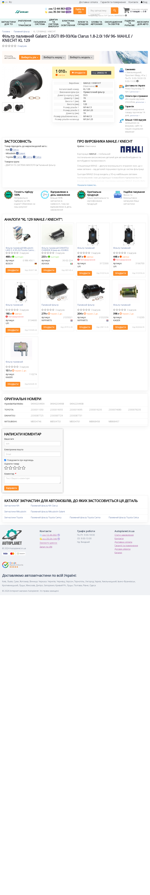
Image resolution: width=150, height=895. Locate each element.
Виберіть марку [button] (53, 57)
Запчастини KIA (11, 507)
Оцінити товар (11, 465)
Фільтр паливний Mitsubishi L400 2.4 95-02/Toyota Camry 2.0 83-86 (20, 249)
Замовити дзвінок (48, 544)
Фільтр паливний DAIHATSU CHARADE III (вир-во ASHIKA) (55, 249)
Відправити (11, 489)
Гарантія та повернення (113, 2)
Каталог (118, 554)
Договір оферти (122, 550)
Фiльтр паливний (14, 305)
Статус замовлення (124, 536)
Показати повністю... (87, 185)
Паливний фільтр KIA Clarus (44, 507)
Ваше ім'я (9, 440)
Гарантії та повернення (126, 547)
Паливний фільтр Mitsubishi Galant (48, 513)
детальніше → (135, 92)
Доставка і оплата (88, 2)
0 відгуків (22, 46)
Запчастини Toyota (13, 519)
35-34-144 (55, 12)
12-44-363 (55, 8)
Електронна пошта (13, 451)
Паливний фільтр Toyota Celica (124, 519)
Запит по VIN (46, 548)
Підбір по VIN (79, 10)
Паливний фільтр (50, 305)
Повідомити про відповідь (19, 461)
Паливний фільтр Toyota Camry (46, 519)
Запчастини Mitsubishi (15, 513)
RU (10, 2)
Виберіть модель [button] (80, 57)
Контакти (133, 2)
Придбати (78, 72)
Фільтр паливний (86, 248)
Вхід (144, 2)
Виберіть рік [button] (29, 57)
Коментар (10, 475)
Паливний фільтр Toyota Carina (85, 519)
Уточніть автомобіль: (10, 57)
